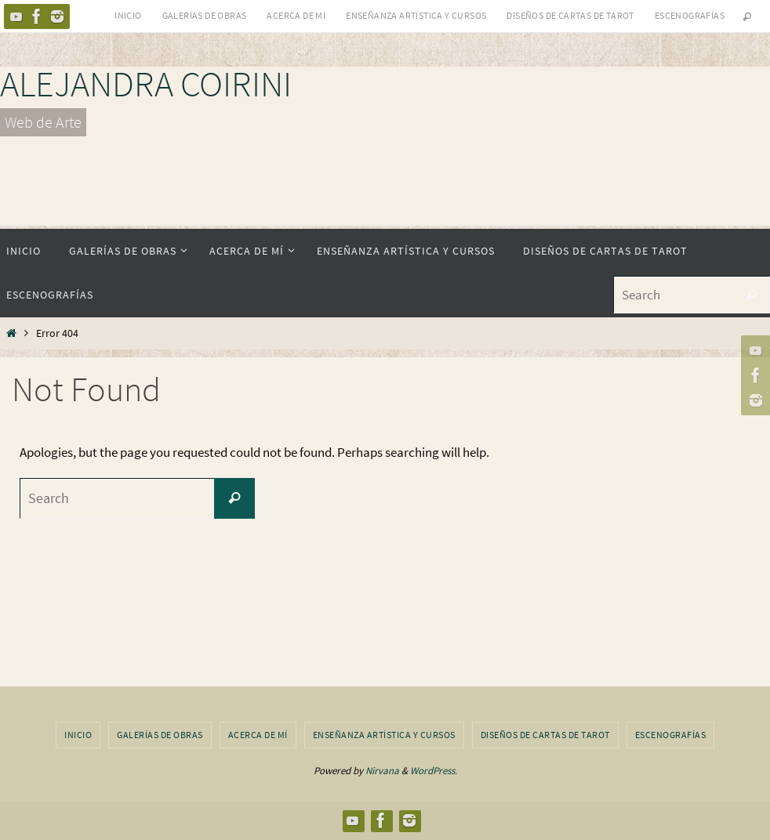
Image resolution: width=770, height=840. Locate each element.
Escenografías (690, 15)
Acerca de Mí (296, 15)
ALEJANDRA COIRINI (146, 84)
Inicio (127, 15)
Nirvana (382, 770)
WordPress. (433, 770)
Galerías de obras (204, 15)
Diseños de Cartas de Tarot (570, 15)
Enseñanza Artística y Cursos (416, 15)
